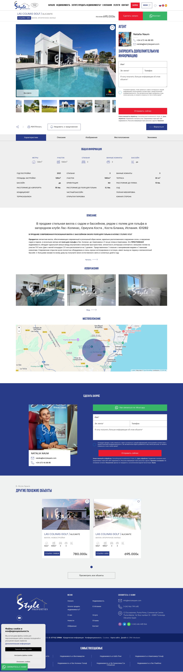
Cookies (106, 638)
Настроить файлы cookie (23, 655)
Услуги (116, 5)
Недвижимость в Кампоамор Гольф (149, 656)
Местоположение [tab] (121, 137)
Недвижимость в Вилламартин (72, 656)
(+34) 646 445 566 (139, 624)
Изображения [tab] (91, 137)
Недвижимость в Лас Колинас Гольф (72, 664)
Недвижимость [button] (63, 5)
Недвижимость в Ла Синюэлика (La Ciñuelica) (111, 664)
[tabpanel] (66, 529)
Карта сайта (115, 638)
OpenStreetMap (147, 370)
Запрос (135, 5)
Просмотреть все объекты (91, 576)
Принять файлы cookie (23, 649)
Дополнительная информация (17, 643)
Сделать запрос (130, 16)
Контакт (125, 5)
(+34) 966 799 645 (131, 607)
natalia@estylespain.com (146, 44)
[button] (17, 127)
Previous (18, 60)
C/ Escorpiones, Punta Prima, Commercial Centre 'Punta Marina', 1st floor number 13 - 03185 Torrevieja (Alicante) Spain (144, 615)
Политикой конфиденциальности (112, 444)
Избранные (72, 626)
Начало (51, 5)
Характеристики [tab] (31, 137)
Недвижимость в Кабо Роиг (111, 656)
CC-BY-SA (163, 370)
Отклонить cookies (23, 661)
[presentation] (131, 102)
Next (113, 60)
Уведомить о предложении (64, 127)
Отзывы (95, 621)
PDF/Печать (35, 127)
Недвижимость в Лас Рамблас (149, 664)
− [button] (19, 331)
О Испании (107, 5)
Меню (146, 5)
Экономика (152, 137)
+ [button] (19, 328)
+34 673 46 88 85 (143, 40)
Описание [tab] (61, 137)
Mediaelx (136, 638)
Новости (71, 621)
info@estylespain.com (132, 601)
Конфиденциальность (93, 638)
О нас (70, 615)
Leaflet (133, 370)
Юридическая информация (73, 638)
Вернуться (157, 127)
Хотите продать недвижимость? (86, 5)
